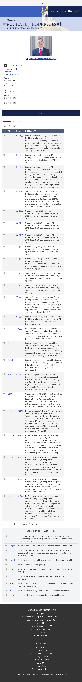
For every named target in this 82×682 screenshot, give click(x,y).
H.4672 (13, 595)
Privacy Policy (41, 666)
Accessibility (41, 647)
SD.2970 (19, 192)
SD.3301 (19, 297)
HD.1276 (19, 411)
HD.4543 (19, 435)
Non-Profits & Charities (41, 629)
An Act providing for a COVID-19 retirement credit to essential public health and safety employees (45, 585)
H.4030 (11, 435)
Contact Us (41, 663)
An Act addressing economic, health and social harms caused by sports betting (47, 570)
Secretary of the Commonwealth (41, 620)
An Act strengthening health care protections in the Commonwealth (45, 546)
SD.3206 (19, 273)
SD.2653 (19, 136)
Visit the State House (41, 660)
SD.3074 (19, 247)
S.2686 (11, 394)
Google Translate (41, 635)
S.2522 (13, 546)
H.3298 (11, 411)
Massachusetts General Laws (41, 654)
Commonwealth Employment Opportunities (41, 617)
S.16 (10, 343)
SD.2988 (19, 211)
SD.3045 (19, 235)
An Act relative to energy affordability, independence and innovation (45, 591)
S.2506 (11, 360)
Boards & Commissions (41, 626)
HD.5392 (19, 329)
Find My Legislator (41, 657)
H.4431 (13, 565)
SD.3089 (19, 259)
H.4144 (13, 591)
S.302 (12, 569)
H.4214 (11, 457)
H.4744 (13, 576)
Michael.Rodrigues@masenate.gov (42, 59)
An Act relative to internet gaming (31, 565)
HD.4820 (19, 496)
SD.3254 (19, 375)
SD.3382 (19, 317)
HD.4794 (19, 479)
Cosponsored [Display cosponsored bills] (18, 122)
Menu (42, 3)
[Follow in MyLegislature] (4, 24)
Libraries (41, 632)
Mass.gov (41, 614)
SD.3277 (19, 285)
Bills (41, 113)
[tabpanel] (41, 323)
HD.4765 (19, 457)
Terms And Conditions (41, 669)
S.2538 (13, 560)
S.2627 (11, 375)
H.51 (12, 550)
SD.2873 (19, 167)
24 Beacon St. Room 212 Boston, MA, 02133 (11, 71)
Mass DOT (41, 623)
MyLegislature (41, 650)
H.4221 (11, 479)
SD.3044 (19, 223)
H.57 (12, 536)
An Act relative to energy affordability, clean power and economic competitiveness (44, 577)
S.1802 (13, 584)
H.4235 (11, 496)
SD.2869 (19, 155)
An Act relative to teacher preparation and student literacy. (41, 595)
